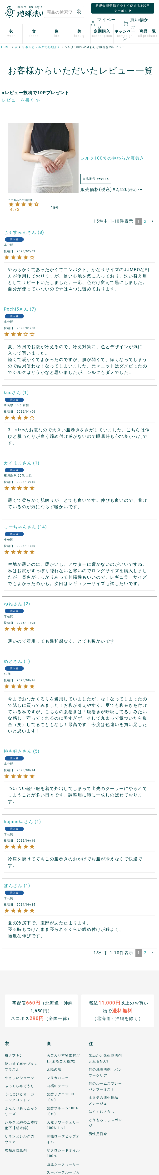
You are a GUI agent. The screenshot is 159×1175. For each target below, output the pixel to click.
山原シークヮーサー (63, 1164)
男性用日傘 (98, 1134)
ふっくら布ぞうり (19, 1086)
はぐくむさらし (102, 1111)
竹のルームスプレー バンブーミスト (106, 1086)
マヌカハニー (58, 1077)
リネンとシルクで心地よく (41, 47)
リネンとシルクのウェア (19, 1139)
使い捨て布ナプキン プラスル (22, 1066)
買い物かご (136, 23)
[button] (153, 221)
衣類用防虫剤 (16, 1150)
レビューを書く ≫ (21, 100)
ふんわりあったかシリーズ (21, 1111)
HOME (6, 47)
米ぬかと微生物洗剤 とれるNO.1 (106, 1058)
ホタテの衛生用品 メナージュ (105, 1100)
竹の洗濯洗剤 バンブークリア (105, 1072)
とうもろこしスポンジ (105, 1122)
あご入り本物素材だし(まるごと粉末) (63, 1058)
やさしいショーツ (19, 1077)
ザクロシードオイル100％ (63, 1153)
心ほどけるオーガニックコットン (19, 1097)
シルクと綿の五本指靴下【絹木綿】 (21, 1125)
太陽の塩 (54, 1069)
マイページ (103, 23)
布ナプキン (14, 1055)
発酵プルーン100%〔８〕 (62, 1111)
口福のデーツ (58, 1086)
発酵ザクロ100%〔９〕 (61, 1097)
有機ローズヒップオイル (63, 1139)
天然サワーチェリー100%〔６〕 (63, 1125)
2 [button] (145, 221)
